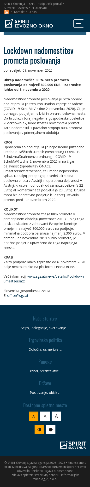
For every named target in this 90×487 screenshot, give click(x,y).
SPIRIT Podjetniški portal (45, 4)
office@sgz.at (17, 295)
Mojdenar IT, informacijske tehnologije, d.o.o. (56, 477)
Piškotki (37, 471)
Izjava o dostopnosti (59, 471)
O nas (32, 12)
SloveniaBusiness (16, 8)
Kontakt (19, 12)
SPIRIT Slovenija (14, 4)
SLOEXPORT (40, 8)
